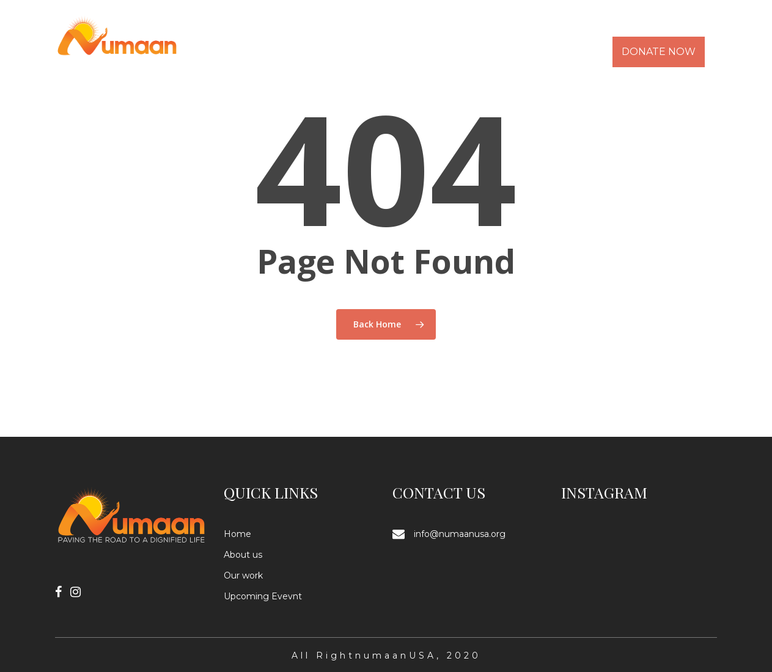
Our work (243, 575)
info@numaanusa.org (459, 533)
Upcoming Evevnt (263, 596)
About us (243, 554)
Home (237, 533)
